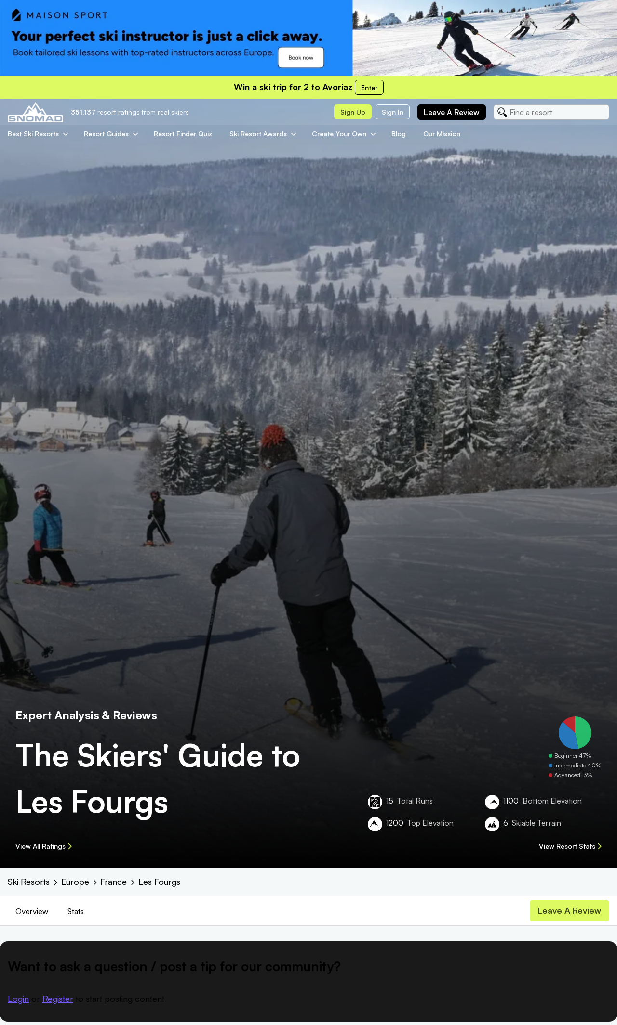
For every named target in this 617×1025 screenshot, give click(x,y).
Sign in (392, 112)
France (113, 881)
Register (57, 998)
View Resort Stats (570, 846)
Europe (75, 881)
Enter (369, 87)
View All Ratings (43, 846)
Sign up (352, 112)
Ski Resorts (29, 881)
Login (18, 998)
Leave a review (452, 112)
